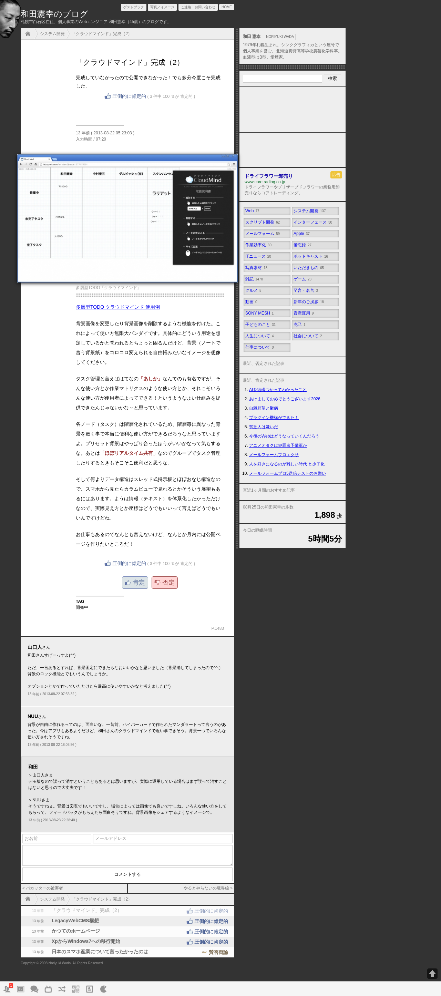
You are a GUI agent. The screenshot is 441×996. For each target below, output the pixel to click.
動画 (251, 301)
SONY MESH (259, 313)
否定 (168, 582)
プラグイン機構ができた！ (274, 417)
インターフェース (313, 222)
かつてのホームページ (127, 931)
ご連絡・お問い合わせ (198, 7)
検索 (332, 78)
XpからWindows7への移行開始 (127, 942)
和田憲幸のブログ (54, 14)
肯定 (139, 582)
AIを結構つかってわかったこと (278, 389)
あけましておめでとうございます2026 (284, 399)
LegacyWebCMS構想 (127, 921)
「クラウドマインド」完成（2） (102, 33)
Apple (302, 233)
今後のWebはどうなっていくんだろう (284, 436)
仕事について (259, 347)
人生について (259, 335)
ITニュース (258, 256)
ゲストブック (133, 7)
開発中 (82, 607)
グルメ (253, 290)
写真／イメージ (162, 7)
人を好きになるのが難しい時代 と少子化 (287, 464)
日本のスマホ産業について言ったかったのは (127, 952)
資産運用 (304, 313)
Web (252, 210)
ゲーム (302, 279)
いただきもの (309, 267)
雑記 (254, 279)
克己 (300, 324)
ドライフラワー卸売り (269, 176)
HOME (30, 34)
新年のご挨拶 (309, 301)
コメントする (127, 874)
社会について (308, 335)
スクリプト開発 (262, 222)
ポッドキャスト (311, 256)
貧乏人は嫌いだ (263, 426)
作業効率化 (258, 245)
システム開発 (52, 33)
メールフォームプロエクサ (274, 454)
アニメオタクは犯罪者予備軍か (278, 445)
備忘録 (302, 245)
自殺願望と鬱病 (263, 408)
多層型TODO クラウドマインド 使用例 (118, 307)
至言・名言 (306, 290)
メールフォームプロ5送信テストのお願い (287, 473)
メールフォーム (262, 233)
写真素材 (256, 267)
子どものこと (260, 324)
